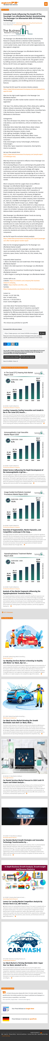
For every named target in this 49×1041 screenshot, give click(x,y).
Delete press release (12, 357)
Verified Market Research (9, 960)
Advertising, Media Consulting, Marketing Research (29, 23)
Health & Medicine (14, 406)
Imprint (6, 1034)
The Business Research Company (21, 24)
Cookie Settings (6, 1036)
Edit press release (27, 357)
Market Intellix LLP (7, 658)
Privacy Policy (12, 1034)
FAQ (2, 1034)
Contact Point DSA (32, 1034)
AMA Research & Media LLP (9, 718)
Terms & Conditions (22, 1034)
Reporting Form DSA (43, 1034)
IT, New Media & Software (15, 776)
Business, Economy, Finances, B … (17, 958)
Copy (42, 333)
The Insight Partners (8, 777)
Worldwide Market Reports (10, 837)
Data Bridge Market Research (10, 899)
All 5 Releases (7, 612)
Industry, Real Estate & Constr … (17, 897)
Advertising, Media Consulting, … (17, 656)
